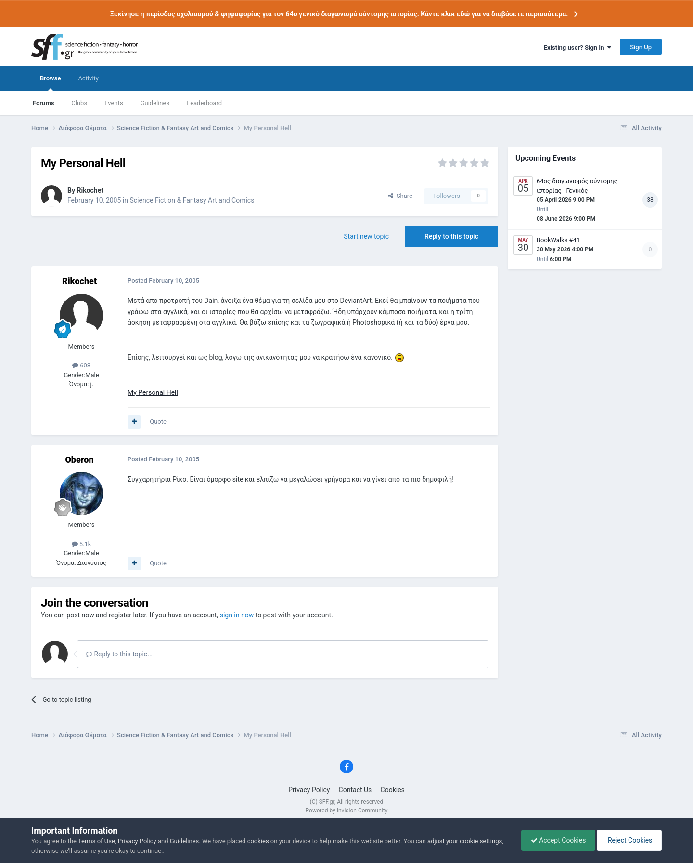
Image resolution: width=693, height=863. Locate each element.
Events (113, 102)
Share (400, 195)
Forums (43, 102)
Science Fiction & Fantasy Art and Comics (191, 200)
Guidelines (155, 102)
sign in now (237, 615)
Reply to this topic (451, 236)
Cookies (393, 790)
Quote (158, 421)
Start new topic (366, 236)
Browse (50, 83)
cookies (258, 841)
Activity (88, 78)
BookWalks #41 (558, 240)
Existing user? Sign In (577, 47)
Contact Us (355, 790)
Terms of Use (96, 841)
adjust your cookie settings (464, 841)
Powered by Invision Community (347, 810)
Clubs (79, 102)
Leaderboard (204, 102)
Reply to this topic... (119, 654)
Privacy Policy (309, 790)
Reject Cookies (628, 840)
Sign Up (641, 47)
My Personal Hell (153, 392)
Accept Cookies (556, 840)
